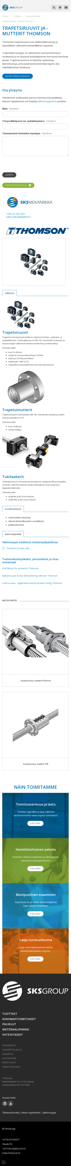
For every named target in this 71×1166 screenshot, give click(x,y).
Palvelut (9, 1024)
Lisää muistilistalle (18, 185)
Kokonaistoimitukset (19, 1019)
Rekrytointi (9, 1062)
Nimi (4, 108)
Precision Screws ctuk (15, 548)
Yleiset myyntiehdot (30, 1112)
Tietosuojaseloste (14, 1148)
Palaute (7, 1144)
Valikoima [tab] (9, 293)
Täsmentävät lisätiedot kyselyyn (21, 133)
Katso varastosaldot (17, 76)
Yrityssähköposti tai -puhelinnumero (23, 120)
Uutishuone (9, 1058)
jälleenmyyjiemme (47, 101)
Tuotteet (17, 16)
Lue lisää (35, 823)
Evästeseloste (11, 1153)
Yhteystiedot (12, 1034)
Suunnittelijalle (12, 1049)
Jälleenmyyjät (49, 1112)
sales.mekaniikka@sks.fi (18, 216)
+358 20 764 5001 (16, 213)
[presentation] (25, 164)
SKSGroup (8, 1054)
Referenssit (9, 1045)
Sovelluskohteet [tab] (13, 508)
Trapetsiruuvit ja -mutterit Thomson (17, 21)
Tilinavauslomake (10, 1112)
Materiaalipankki (15, 1029)
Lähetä (9, 175)
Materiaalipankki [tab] (13, 534)
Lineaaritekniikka (33, 16)
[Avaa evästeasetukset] (4, 1162)
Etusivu (5, 16)
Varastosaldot (11, 1066)
